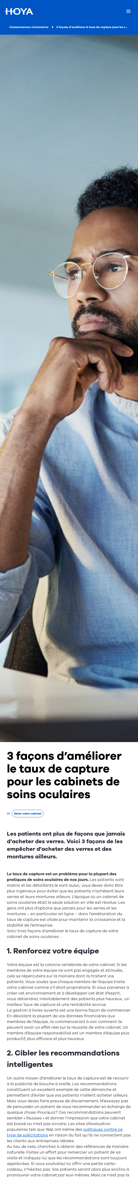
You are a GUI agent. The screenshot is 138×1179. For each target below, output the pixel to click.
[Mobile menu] (128, 11)
